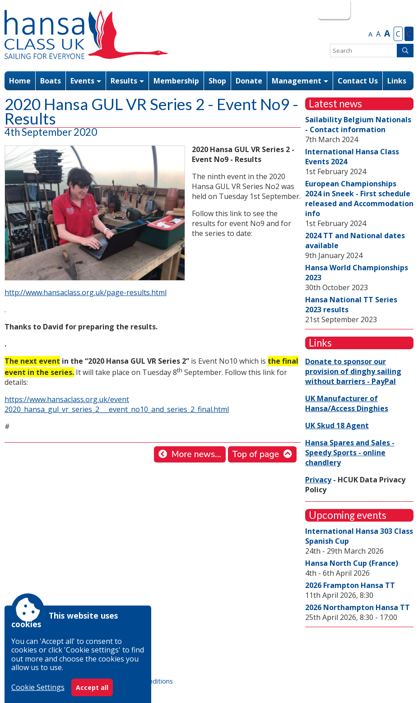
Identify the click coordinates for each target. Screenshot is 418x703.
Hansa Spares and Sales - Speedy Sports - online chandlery (350, 452)
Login (333, 9)
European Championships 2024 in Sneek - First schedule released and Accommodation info (359, 198)
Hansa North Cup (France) (351, 563)
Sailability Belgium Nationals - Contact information (358, 124)
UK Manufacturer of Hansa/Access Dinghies (346, 403)
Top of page (255, 454)
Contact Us (358, 81)
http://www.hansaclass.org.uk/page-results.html (86, 292)
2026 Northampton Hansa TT (357, 607)
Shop (217, 81)
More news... (196, 454)
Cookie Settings (38, 687)
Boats (50, 81)
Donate (249, 81)
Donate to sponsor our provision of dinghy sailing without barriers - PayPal (353, 371)
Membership (176, 81)
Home (20, 81)
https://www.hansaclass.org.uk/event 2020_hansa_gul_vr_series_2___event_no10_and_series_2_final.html (117, 404)
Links (396, 81)
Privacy (318, 480)
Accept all (92, 687)
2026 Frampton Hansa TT (350, 585)
